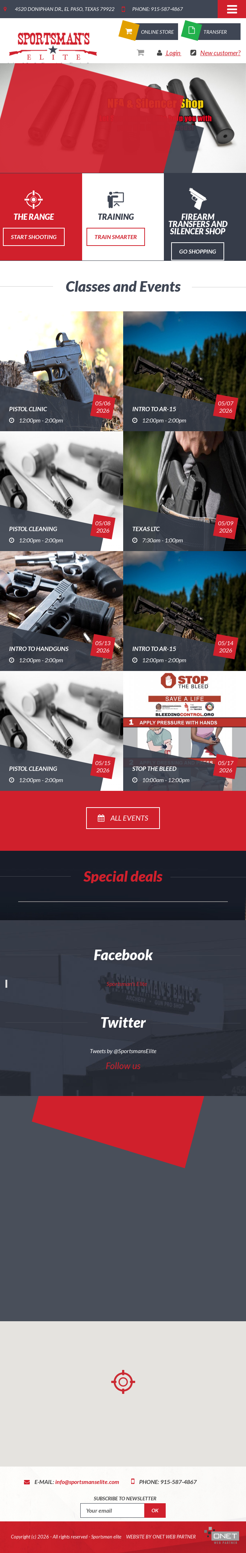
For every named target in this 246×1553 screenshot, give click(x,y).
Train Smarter (115, 236)
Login (173, 53)
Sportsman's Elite (126, 983)
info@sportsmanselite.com (87, 1481)
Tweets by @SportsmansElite (123, 1050)
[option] (123, 118)
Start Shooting (34, 236)
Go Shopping (197, 251)
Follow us (123, 1065)
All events (123, 817)
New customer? (220, 52)
